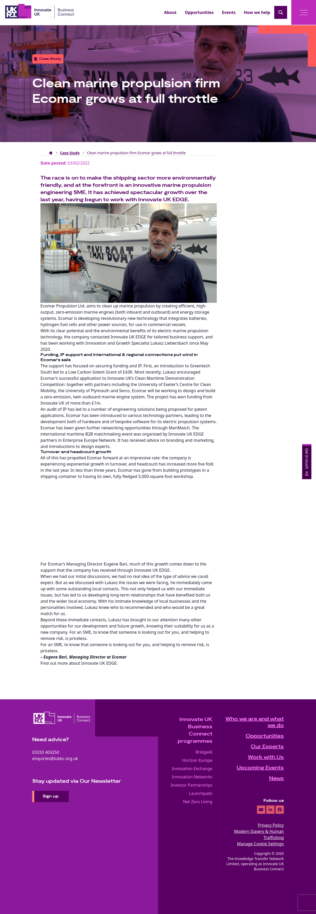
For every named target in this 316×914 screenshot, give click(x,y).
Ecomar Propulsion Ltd (62, 306)
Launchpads (200, 793)
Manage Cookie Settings (260, 844)
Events (229, 12)
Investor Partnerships (191, 785)
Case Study (70, 152)
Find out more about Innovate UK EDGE (78, 663)
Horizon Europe (197, 760)
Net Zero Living (197, 801)
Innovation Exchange (192, 768)
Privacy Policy (271, 825)
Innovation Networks (192, 777)
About (170, 12)
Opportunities (199, 12)
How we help (257, 12)
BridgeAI (204, 752)
